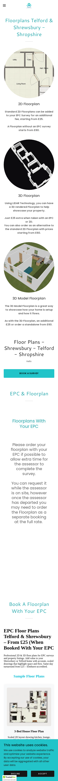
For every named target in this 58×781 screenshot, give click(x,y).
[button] (5, 5)
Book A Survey (29, 373)
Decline (15, 773)
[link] (29, 5)
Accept (42, 773)
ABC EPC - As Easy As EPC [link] (29, 736)
